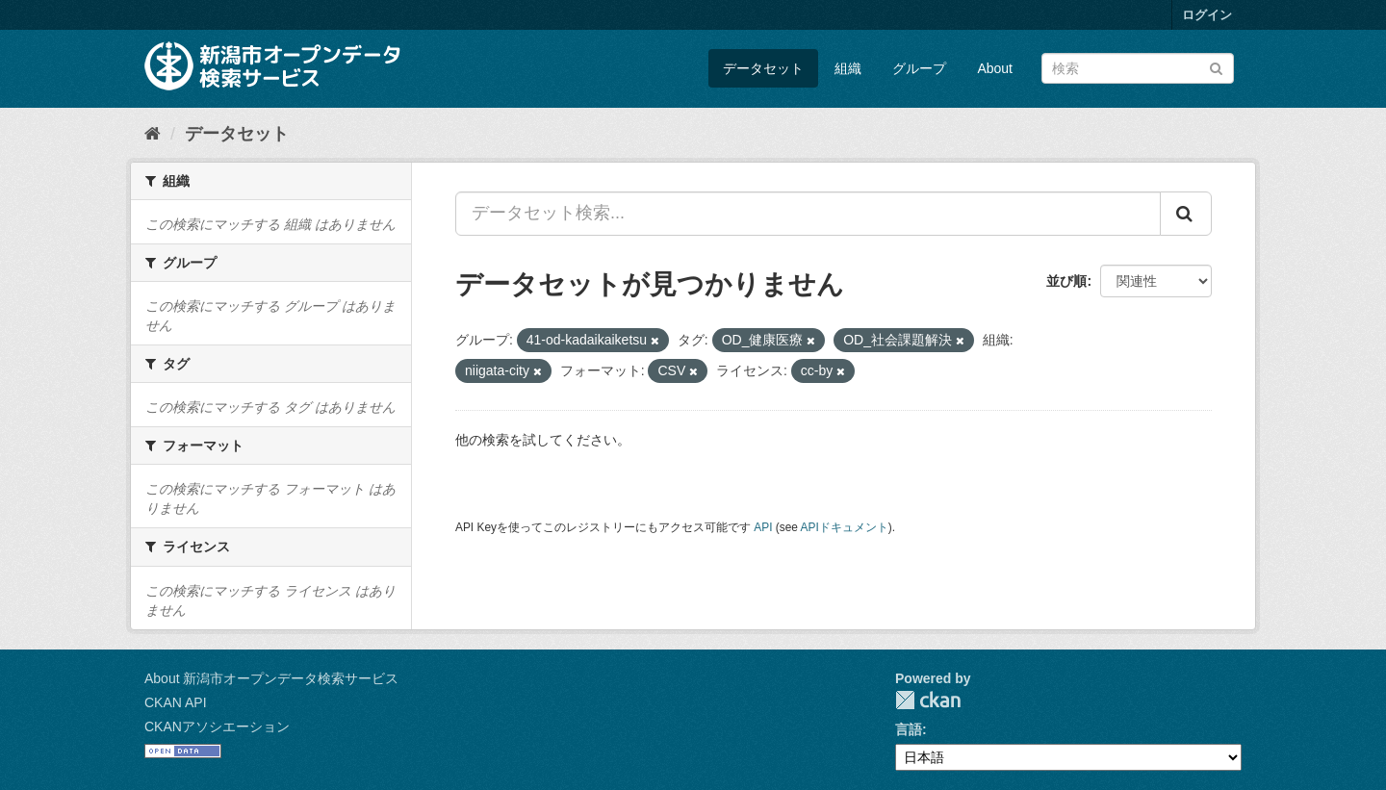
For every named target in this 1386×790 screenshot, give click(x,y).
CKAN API (175, 702)
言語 (908, 729)
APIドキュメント (844, 527)
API (763, 527)
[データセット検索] (1137, 68)
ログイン (1207, 15)
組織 (847, 68)
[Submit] (1216, 67)
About (995, 68)
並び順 (1066, 281)
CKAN (928, 700)
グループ (919, 68)
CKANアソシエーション (217, 726)
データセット (763, 68)
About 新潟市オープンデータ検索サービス (271, 678)
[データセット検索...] (808, 213)
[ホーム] (152, 133)
